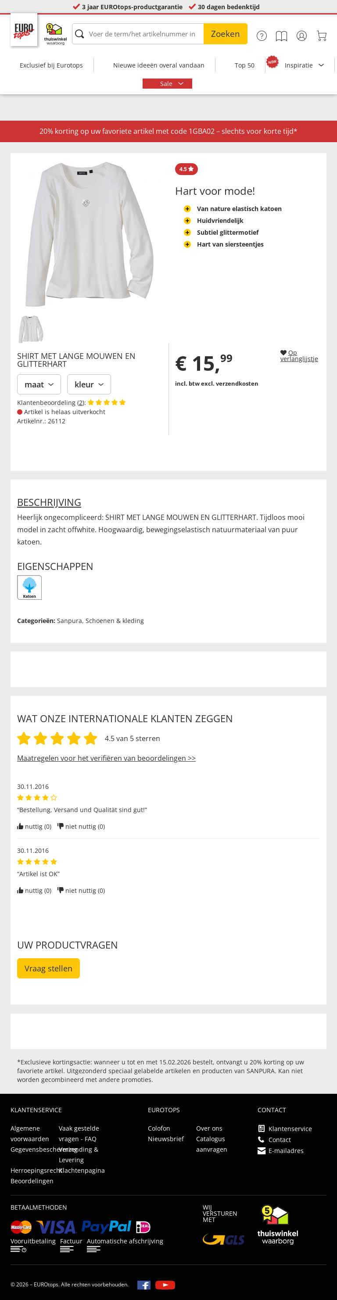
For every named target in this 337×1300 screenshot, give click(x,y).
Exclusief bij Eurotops (51, 65)
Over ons (209, 1128)
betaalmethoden (39, 1207)
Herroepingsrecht (36, 1170)
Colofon (159, 1128)
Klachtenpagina (82, 1170)
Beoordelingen (32, 1181)
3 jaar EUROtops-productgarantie (132, 7)
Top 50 (245, 65)
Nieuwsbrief (166, 1139)
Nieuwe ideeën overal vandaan (158, 65)
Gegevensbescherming (44, 1149)
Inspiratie (300, 65)
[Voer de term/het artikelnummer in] (159, 33)
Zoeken (225, 33)
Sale (167, 83)
